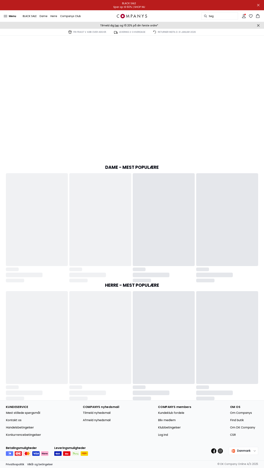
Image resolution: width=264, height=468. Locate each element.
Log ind (163, 435)
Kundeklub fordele (171, 413)
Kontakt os (13, 420)
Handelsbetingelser (20, 427)
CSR (233, 435)
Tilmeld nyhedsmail (97, 413)
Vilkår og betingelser (40, 464)
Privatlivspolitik (15, 464)
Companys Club (70, 16)
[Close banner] (258, 5)
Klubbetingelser (169, 427)
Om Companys (241, 413)
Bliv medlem (167, 420)
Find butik (237, 420)
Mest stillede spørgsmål (23, 413)
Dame (43, 16)
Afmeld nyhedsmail (97, 420)
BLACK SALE (30, 16)
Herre (53, 16)
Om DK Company (242, 427)
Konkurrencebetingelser (23, 435)
